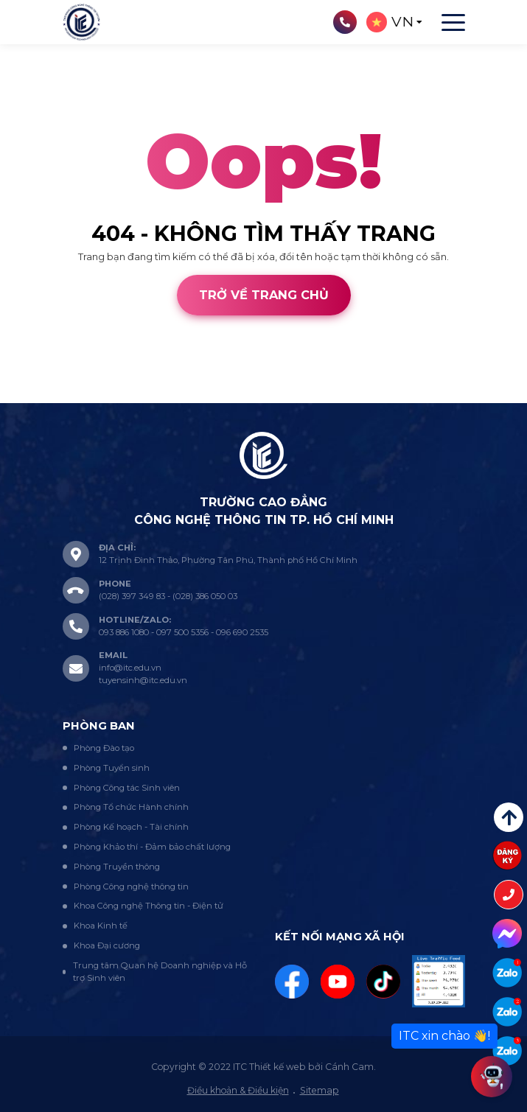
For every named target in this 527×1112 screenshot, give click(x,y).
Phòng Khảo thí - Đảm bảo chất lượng (152, 847)
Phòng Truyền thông (117, 866)
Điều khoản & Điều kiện (238, 1090)
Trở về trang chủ (264, 294)
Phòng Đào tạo (104, 748)
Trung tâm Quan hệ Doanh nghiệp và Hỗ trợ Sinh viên (160, 971)
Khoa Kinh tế (101, 925)
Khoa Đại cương (107, 945)
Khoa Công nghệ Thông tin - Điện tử (148, 906)
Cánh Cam (105, 396)
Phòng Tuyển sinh (112, 768)
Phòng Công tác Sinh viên (127, 788)
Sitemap (319, 1090)
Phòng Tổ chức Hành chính (131, 807)
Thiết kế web (30, 396)
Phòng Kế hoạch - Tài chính (131, 827)
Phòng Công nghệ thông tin (131, 886)
